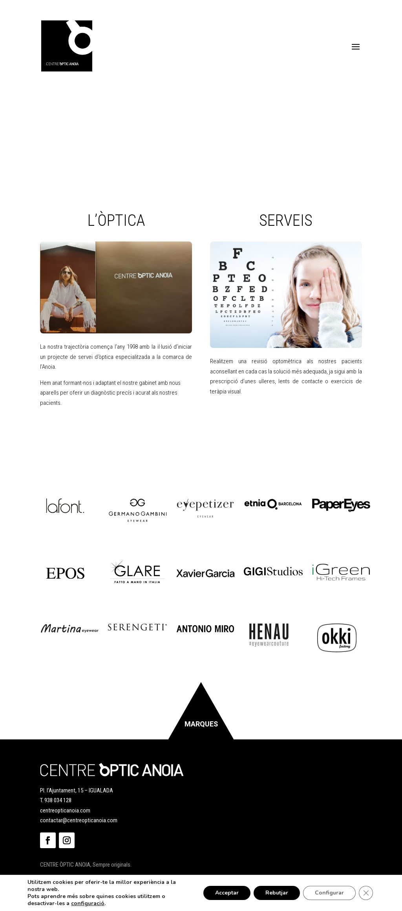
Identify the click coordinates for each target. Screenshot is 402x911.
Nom (178, 448)
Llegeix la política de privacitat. (253, 435)
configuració (87, 903)
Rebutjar (276, 892)
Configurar (329, 892)
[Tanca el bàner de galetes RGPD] (366, 893)
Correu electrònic (196, 466)
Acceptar (227, 892)
